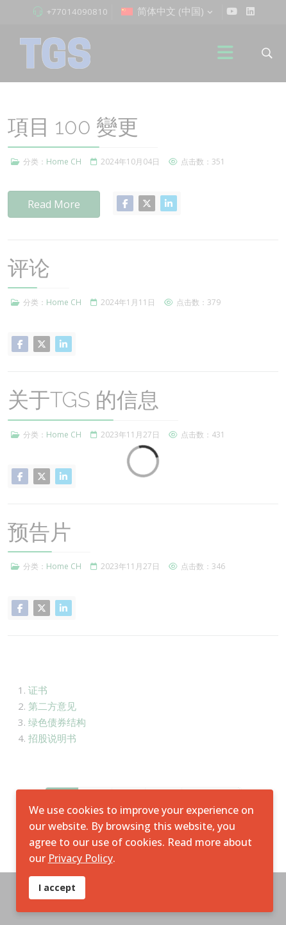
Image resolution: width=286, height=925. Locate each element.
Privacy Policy (80, 858)
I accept (57, 887)
